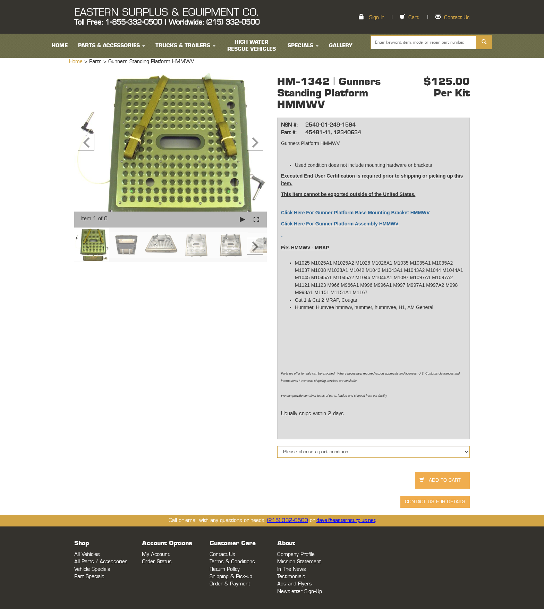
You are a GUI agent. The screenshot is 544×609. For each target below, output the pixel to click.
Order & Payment (230, 583)
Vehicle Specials (92, 569)
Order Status (157, 561)
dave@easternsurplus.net (345, 520)
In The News (291, 569)
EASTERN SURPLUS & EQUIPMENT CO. (166, 12)
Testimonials (291, 576)
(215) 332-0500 (287, 520)
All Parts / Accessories (101, 561)
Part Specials (89, 576)
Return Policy (225, 569)
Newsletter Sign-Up (299, 591)
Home (76, 61)
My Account (155, 554)
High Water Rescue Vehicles (251, 46)
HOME (60, 45)
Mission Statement (299, 561)
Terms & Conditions (232, 561)
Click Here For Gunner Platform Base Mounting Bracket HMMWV (355, 212)
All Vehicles (87, 554)
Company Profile (296, 554)
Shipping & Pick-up (231, 576)
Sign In (376, 17)
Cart (413, 17)
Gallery (340, 45)
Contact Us (457, 17)
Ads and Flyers (294, 583)
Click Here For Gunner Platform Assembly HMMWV (340, 223)
